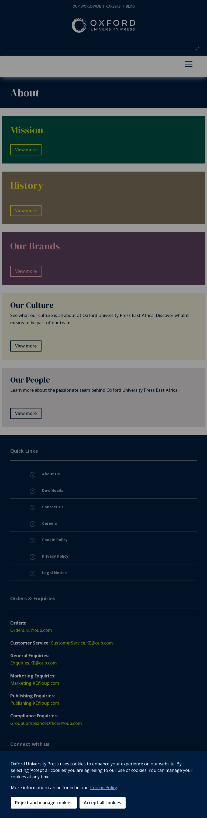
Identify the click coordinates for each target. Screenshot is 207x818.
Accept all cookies (102, 803)
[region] (103, 784)
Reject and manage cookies (44, 803)
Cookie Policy (103, 787)
